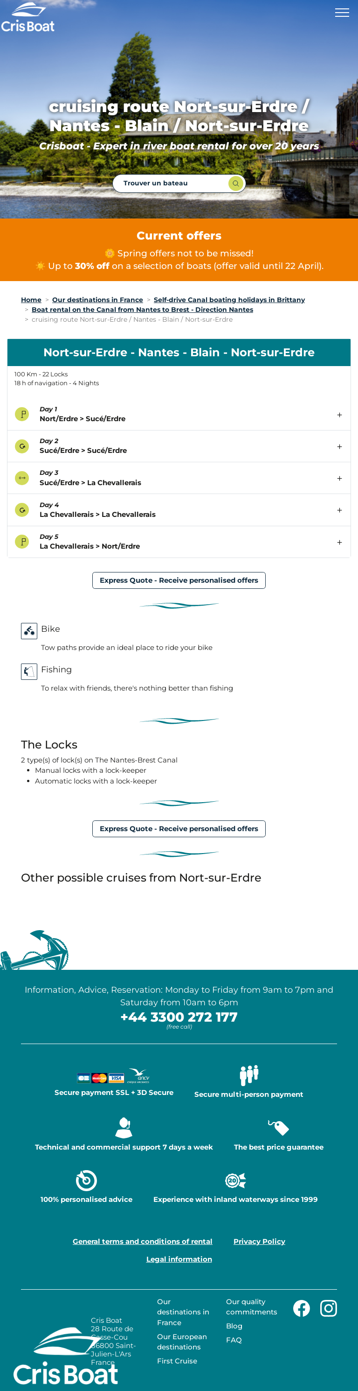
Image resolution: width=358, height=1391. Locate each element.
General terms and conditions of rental (143, 1241)
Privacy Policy (259, 1241)
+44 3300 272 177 (179, 1017)
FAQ (234, 1339)
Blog (234, 1325)
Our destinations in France (183, 1312)
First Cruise (177, 1360)
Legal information (179, 1259)
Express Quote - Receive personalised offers (179, 580)
